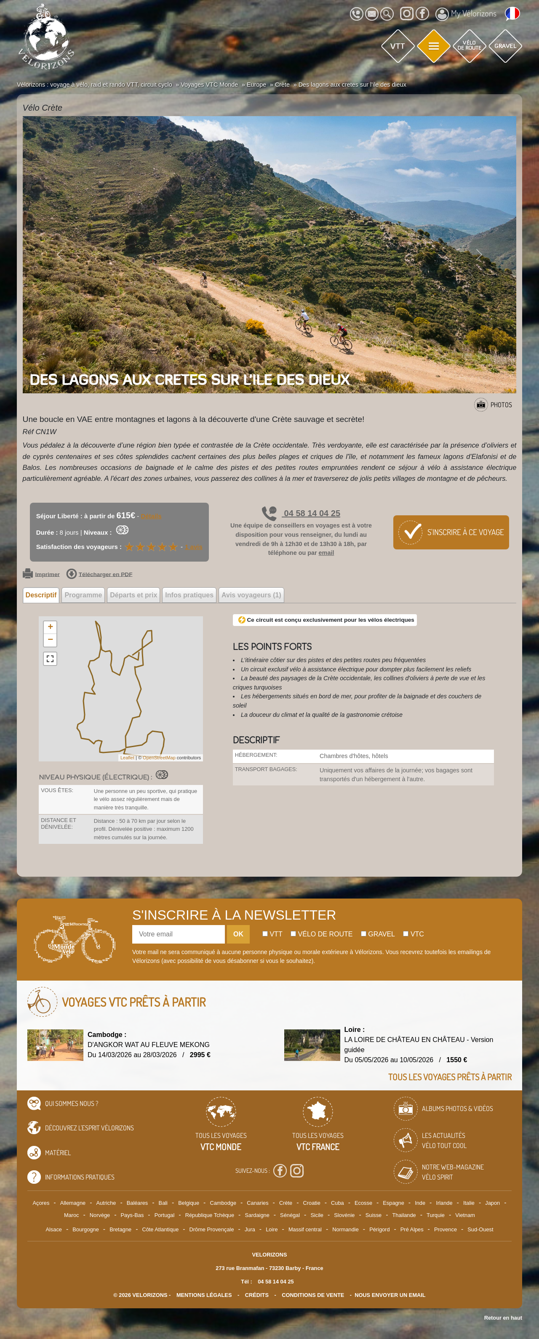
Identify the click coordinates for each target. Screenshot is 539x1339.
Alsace (53, 1229)
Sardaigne (257, 1215)
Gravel (378, 934)
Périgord (379, 1229)
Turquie (436, 1215)
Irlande (444, 1203)
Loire (272, 1229)
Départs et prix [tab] (133, 595)
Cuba (337, 1203)
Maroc (71, 1215)
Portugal (165, 1215)
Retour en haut (503, 1318)
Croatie (311, 1203)
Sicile (316, 1215)
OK (238, 934)
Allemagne (72, 1203)
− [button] (50, 640)
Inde (420, 1203)
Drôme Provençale (211, 1229)
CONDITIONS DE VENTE (313, 1295)
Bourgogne (85, 1229)
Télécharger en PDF (99, 574)
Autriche (106, 1203)
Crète (285, 1203)
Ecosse (363, 1203)
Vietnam (465, 1215)
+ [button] (50, 627)
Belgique (188, 1203)
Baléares (137, 1203)
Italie (469, 1203)
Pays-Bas (132, 1215)
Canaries (257, 1203)
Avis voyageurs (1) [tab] (251, 595)
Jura (250, 1229)
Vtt (272, 934)
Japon (492, 1203)
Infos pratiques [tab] (189, 595)
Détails (151, 516)
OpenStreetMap (159, 757)
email (326, 552)
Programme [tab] (83, 595)
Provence (445, 1229)
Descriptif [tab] (41, 595)
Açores (41, 1203)
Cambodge (223, 1203)
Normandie (345, 1229)
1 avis (194, 546)
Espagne (393, 1203)
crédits (257, 1295)
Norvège (100, 1215)
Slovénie (344, 1215)
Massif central (305, 1229)
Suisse (374, 1215)
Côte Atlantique (160, 1229)
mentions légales (204, 1295)
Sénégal (290, 1215)
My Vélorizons (465, 14)
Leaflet (127, 757)
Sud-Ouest (480, 1229)
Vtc (413, 934)
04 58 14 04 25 (301, 513)
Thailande (404, 1215)
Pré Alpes (412, 1229)
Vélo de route (321, 934)
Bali (163, 1203)
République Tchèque (209, 1215)
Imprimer (41, 574)
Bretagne (120, 1229)
